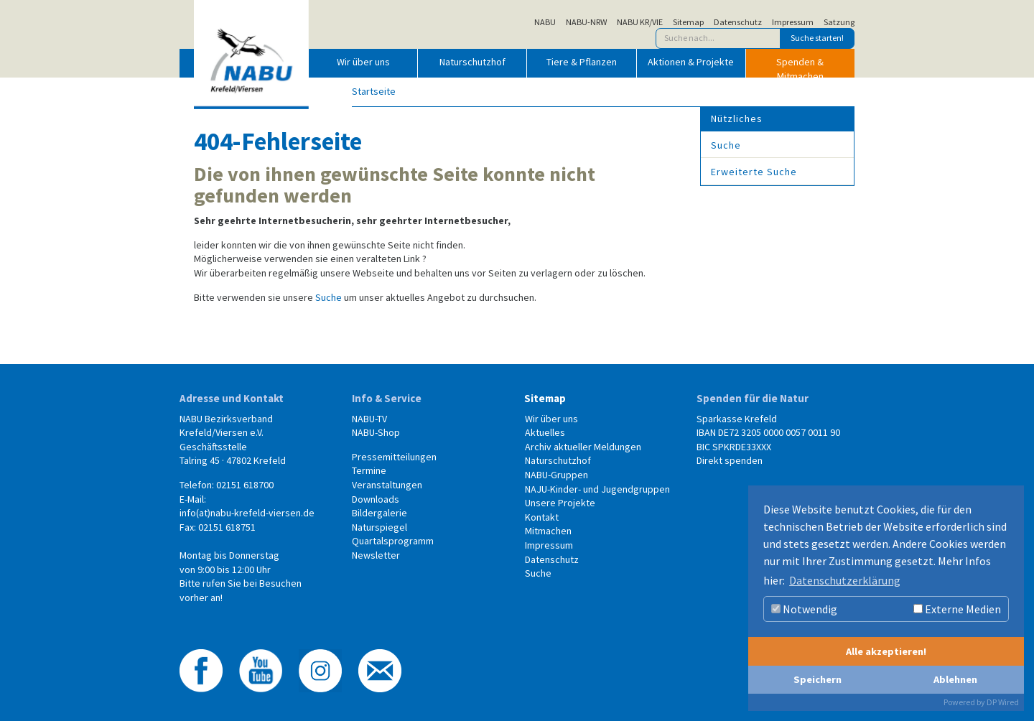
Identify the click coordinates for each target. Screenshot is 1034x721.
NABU (545, 22)
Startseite (374, 91)
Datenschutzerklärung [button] (844, 580)
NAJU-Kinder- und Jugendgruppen (597, 489)
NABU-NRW (586, 22)
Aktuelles (545, 432)
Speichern (817, 679)
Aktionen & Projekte (691, 61)
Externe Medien (957, 609)
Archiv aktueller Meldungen (583, 446)
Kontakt (542, 517)
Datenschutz (738, 22)
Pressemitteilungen (394, 456)
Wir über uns (363, 61)
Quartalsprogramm (393, 540)
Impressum (793, 22)
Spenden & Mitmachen (800, 66)
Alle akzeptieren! (886, 651)
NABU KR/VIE (640, 22)
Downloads (375, 499)
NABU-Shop (376, 432)
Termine (369, 470)
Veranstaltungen (387, 484)
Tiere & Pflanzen (581, 61)
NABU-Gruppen (556, 474)
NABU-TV (369, 418)
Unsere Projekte (560, 502)
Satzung (839, 22)
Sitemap (688, 22)
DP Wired (1003, 702)
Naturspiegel (379, 527)
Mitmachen (548, 530)
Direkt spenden (730, 460)
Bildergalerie (379, 512)
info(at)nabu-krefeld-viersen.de (247, 512)
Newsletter (376, 555)
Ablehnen (955, 679)
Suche (328, 297)
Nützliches (737, 118)
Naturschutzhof (472, 61)
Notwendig (804, 609)
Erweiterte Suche (754, 171)
